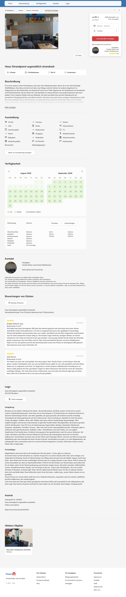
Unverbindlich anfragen (105, 39)
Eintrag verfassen (16, 303)
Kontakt (96, 580)
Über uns (97, 590)
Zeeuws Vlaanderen (32, 10)
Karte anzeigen (15, 399)
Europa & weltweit (43, 580)
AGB (95, 583)
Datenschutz (98, 587)
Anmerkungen (69, 223)
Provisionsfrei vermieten (97, 4)
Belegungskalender (71, 577)
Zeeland (20, 10)
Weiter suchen (31, 4)
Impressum (97, 577)
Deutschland (41, 577)
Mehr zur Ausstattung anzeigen (19, 153)
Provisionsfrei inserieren (73, 580)
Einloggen (115, 4)
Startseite (79, 4)
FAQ (38, 583)
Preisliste (54, 223)
